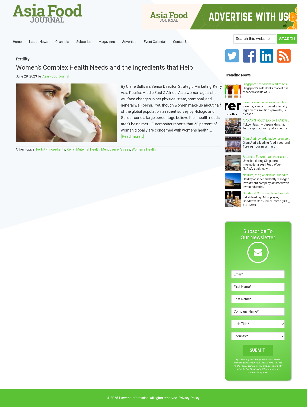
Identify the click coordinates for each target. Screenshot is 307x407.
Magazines (106, 41)
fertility (41, 149)
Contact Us (181, 41)
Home (17, 41)
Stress (125, 149)
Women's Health (144, 149)
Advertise (129, 41)
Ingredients (56, 149)
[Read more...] (132, 136)
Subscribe (83, 41)
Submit (257, 350)
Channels (62, 41)
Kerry (71, 149)
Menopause (110, 149)
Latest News (38, 41)
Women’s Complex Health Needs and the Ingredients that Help (105, 67)
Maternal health (88, 149)
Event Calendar (155, 41)
